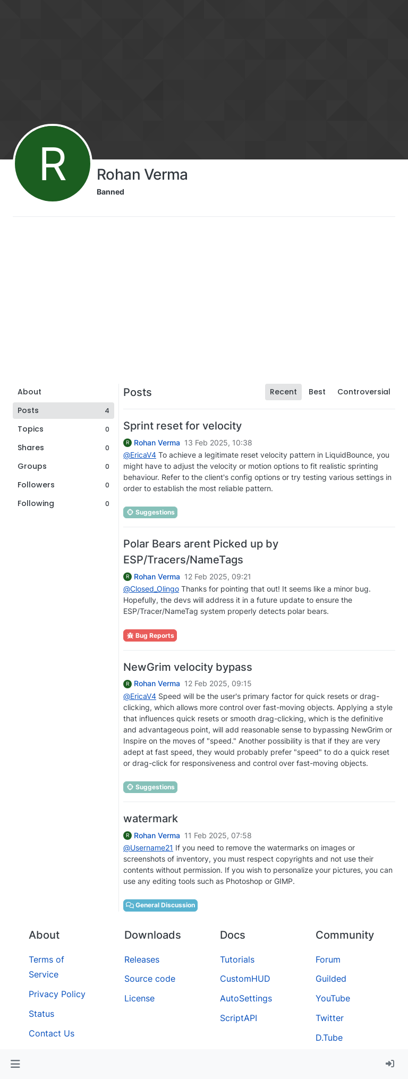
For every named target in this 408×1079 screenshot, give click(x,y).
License (139, 998)
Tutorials (237, 959)
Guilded (331, 978)
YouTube (333, 998)
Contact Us (51, 1033)
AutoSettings (246, 998)
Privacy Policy (57, 994)
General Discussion (160, 905)
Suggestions (150, 512)
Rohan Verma (157, 442)
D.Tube (329, 1037)
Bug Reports (150, 635)
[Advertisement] (204, 304)
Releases (141, 959)
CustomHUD (245, 978)
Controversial (363, 391)
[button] (15, 1064)
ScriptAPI (238, 1018)
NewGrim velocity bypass (187, 667)
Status (41, 1013)
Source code (149, 978)
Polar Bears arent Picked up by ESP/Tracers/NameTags (200, 551)
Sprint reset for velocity (182, 425)
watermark (150, 818)
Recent (283, 391)
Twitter (330, 1018)
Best (317, 391)
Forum (328, 959)
